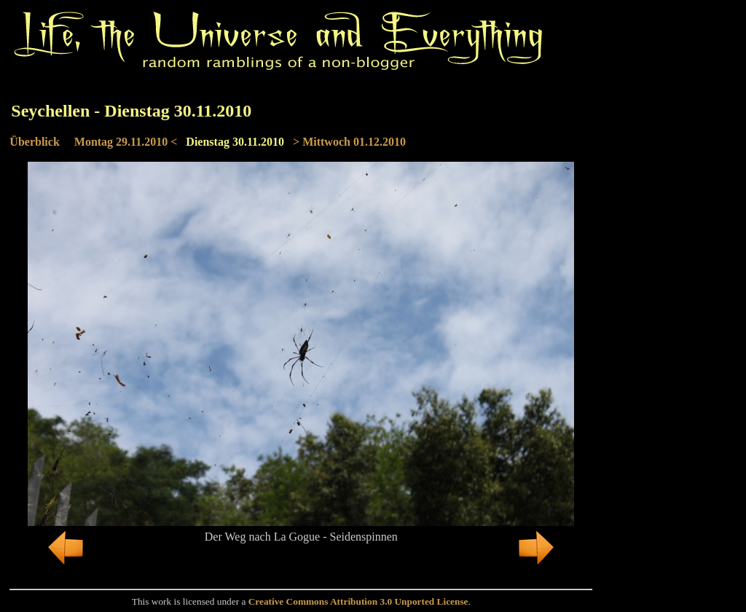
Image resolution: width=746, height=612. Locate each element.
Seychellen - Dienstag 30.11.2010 (131, 110)
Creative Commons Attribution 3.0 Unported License (358, 601)
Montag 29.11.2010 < (126, 142)
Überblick (34, 142)
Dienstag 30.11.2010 (235, 142)
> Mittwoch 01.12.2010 (349, 142)
